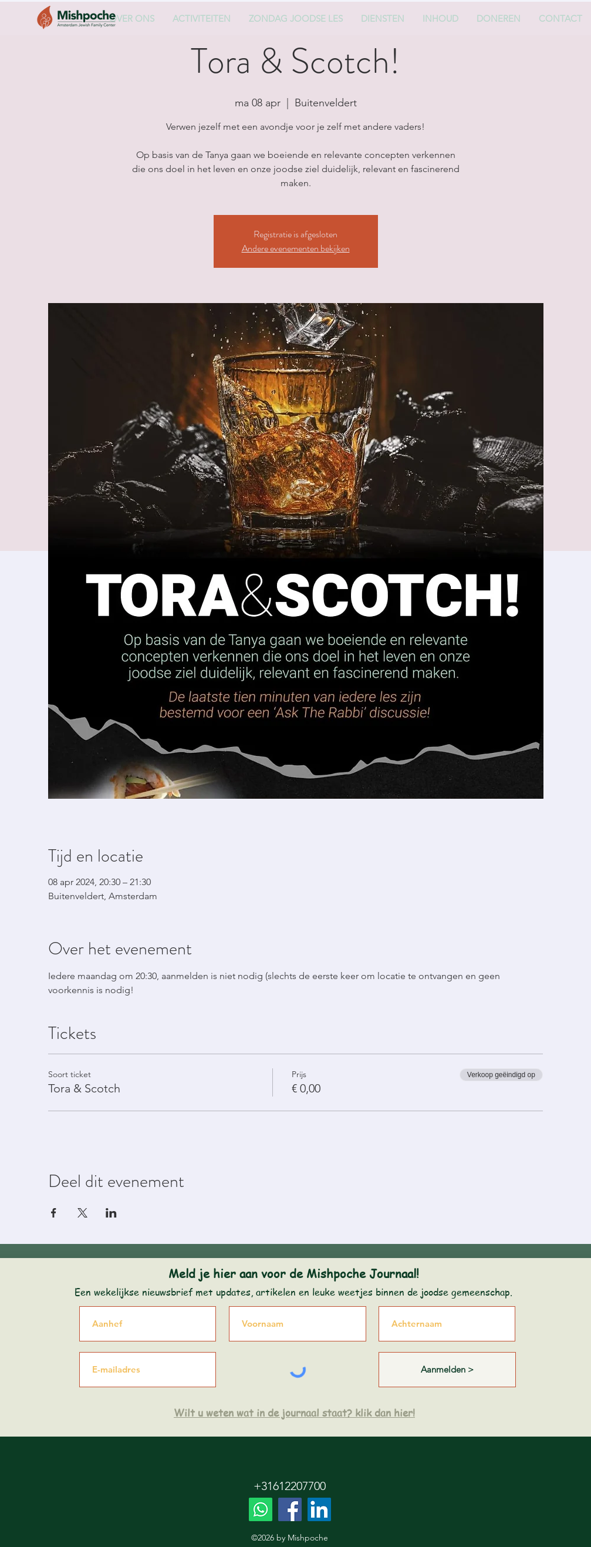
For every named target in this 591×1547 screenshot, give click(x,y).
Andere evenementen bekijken (296, 248)
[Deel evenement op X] (82, 1213)
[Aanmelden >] (447, 1369)
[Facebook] (290, 1509)
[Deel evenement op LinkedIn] (111, 1213)
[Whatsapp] (260, 1509)
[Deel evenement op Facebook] (53, 1213)
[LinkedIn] (319, 1509)
